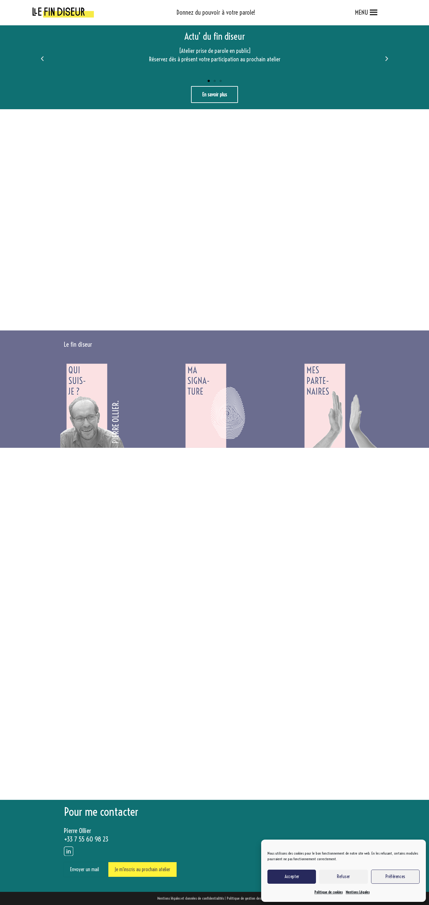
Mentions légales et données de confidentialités (190, 898)
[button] (361, 12)
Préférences (395, 876)
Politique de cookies (328, 892)
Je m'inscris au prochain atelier (142, 869)
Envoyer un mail (84, 869)
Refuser (343, 876)
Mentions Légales (358, 892)
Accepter (292, 876)
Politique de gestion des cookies (249, 898)
